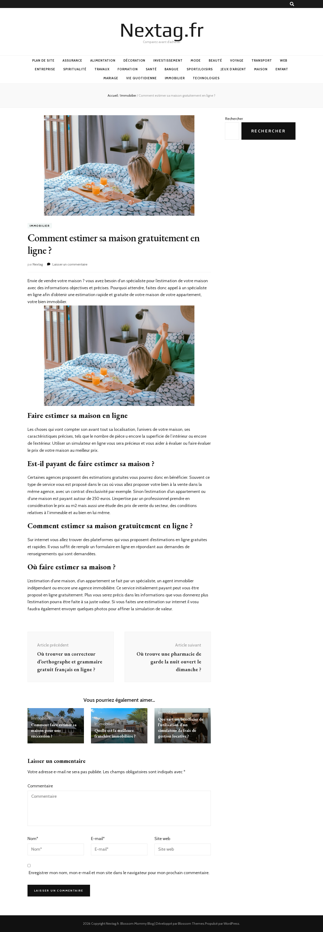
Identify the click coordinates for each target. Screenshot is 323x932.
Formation (128, 69)
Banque (172, 69)
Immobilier (175, 78)
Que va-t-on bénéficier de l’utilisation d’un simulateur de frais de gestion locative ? (180, 727)
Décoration (134, 60)
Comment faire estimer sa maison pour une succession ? (53, 730)
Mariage (110, 78)
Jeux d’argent (233, 69)
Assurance (72, 60)
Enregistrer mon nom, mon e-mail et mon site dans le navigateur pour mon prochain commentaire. (119, 872)
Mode (196, 60)
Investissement (168, 60)
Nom (33, 838)
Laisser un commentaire (69, 264)
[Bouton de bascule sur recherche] (292, 4)
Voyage (237, 60)
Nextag (38, 264)
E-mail (98, 838)
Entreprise (45, 69)
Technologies (206, 78)
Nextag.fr (162, 29)
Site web (162, 838)
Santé (151, 69)
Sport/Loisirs (200, 69)
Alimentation (102, 60)
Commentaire (40, 786)
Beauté (215, 60)
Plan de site (43, 60)
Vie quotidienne (141, 78)
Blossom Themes (191, 923)
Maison (261, 69)
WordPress (231, 923)
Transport (262, 60)
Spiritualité (75, 69)
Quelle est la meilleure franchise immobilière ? (115, 733)
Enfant (282, 69)
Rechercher (234, 118)
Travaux (102, 69)
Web (284, 60)
